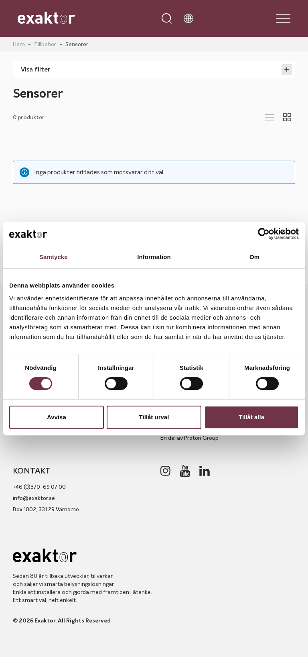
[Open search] (167, 18)
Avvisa (56, 417)
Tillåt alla (251, 417)
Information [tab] (154, 256)
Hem (19, 44)
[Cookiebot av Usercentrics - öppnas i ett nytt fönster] (264, 234)
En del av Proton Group (189, 437)
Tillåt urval (154, 417)
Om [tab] (254, 256)
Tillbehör (45, 44)
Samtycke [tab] (53, 256)
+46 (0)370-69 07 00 (39, 486)
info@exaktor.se (34, 498)
